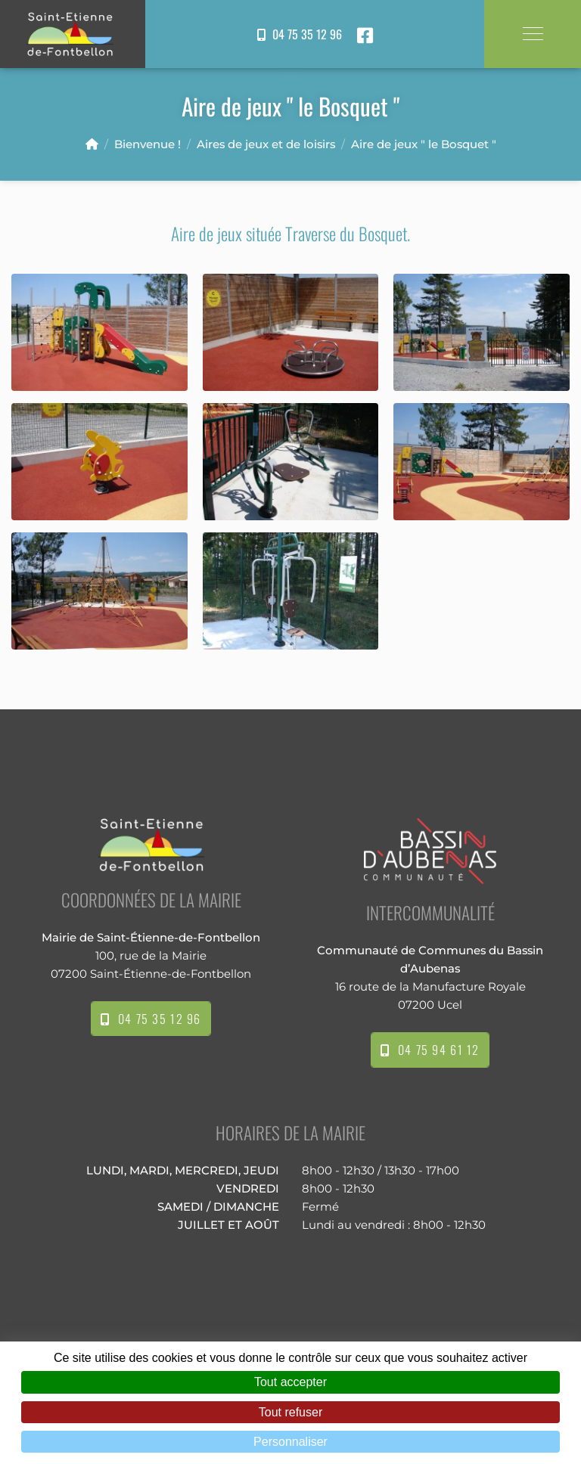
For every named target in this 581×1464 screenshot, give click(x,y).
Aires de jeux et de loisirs (266, 144)
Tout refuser (290, 1412)
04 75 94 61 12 (430, 1050)
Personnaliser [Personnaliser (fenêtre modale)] (290, 1441)
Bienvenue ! (147, 144)
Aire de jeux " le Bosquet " (423, 144)
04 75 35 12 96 (299, 34)
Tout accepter (290, 1382)
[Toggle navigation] (533, 33)
